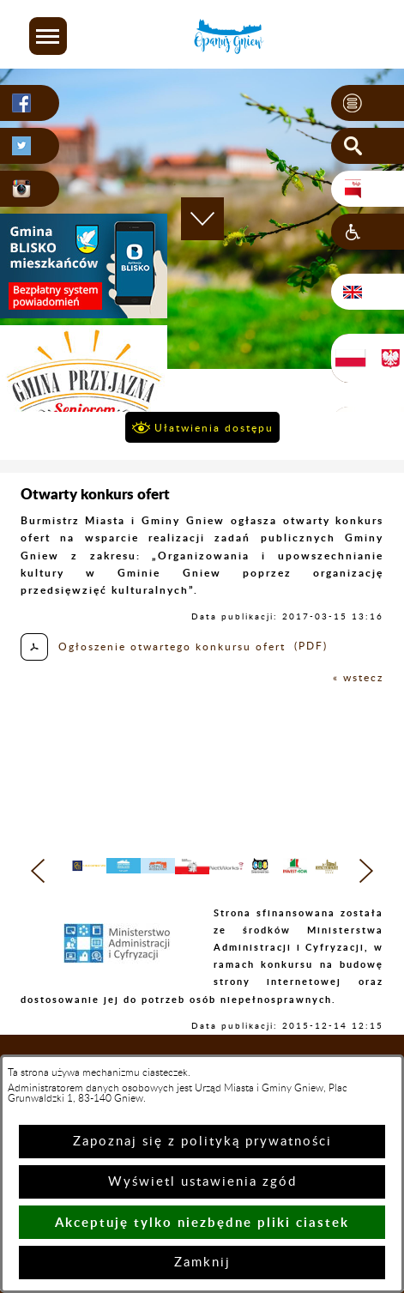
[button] (48, 36)
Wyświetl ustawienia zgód (202, 1181)
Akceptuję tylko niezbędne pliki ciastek (202, 1222)
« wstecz (358, 678)
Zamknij (202, 1262)
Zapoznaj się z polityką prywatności (202, 1141)
